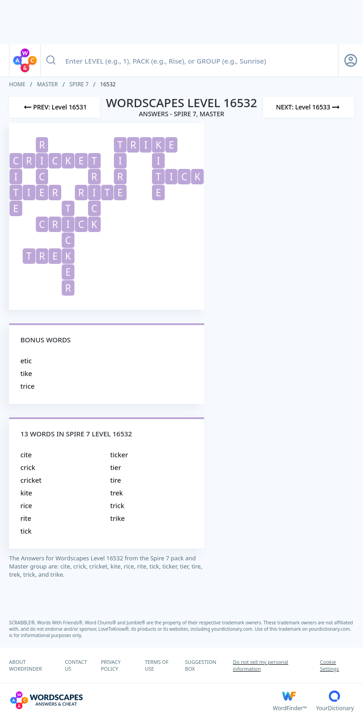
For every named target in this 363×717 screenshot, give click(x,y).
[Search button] (51, 60)
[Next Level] (308, 107)
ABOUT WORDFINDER (25, 665)
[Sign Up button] (351, 60)
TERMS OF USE (156, 665)
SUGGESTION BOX (200, 665)
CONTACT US (76, 665)
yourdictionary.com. (233, 629)
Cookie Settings (329, 665)
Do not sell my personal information (260, 665)
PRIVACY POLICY (110, 665)
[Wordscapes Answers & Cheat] (141, 700)
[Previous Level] (54, 107)
